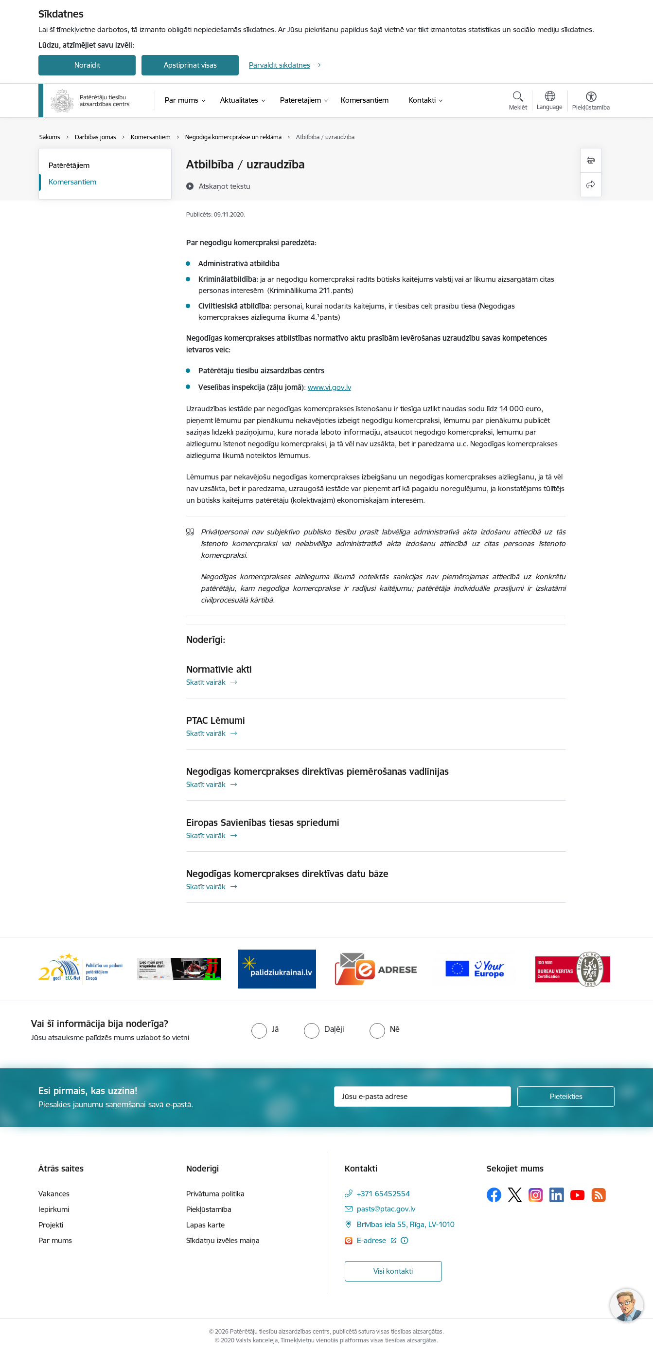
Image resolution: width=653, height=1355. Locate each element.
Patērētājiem (69, 165)
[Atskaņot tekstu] (224, 186)
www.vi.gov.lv (329, 387)
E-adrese (372, 1240)
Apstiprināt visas (190, 65)
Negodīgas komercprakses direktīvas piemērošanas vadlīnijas (317, 771)
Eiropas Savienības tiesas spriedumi (262, 822)
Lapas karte (205, 1224)
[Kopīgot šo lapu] (591, 185)
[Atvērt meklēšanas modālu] (518, 102)
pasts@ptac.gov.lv (386, 1208)
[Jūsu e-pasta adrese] (423, 1096)
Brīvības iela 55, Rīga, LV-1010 (406, 1224)
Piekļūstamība (208, 1209)
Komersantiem (72, 181)
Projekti (50, 1224)
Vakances (54, 1193)
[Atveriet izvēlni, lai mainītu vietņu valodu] (549, 102)
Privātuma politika (215, 1193)
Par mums (55, 1240)
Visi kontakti (393, 1271)
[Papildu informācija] (404, 1240)
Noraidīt (87, 65)
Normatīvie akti (219, 669)
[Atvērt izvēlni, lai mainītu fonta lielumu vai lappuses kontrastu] (591, 102)
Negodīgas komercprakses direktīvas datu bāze (287, 873)
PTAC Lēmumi (215, 720)
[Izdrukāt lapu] (591, 160)
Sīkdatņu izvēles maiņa (223, 1240)
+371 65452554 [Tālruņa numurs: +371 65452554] (383, 1193)
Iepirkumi (53, 1209)
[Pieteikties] (566, 1096)
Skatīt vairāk (206, 682)
